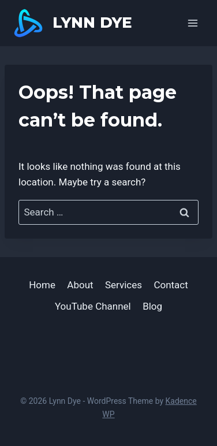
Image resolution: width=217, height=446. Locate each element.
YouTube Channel (93, 306)
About (80, 285)
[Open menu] (192, 23)
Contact (171, 285)
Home (42, 285)
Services (123, 285)
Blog (152, 306)
